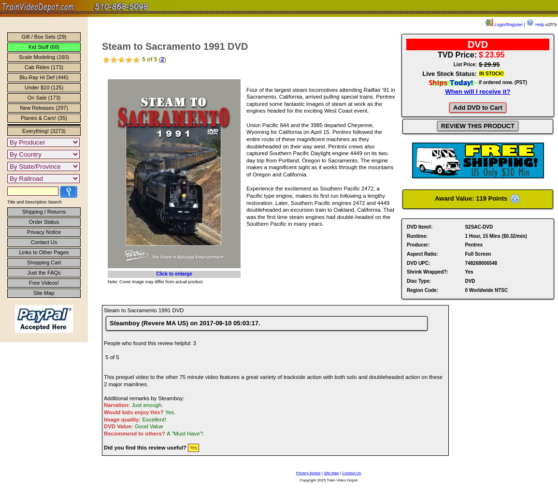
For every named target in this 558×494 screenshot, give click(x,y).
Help (535, 24)
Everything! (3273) (44, 131)
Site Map (43, 293)
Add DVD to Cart (477, 107)
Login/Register (504, 24)
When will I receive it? (477, 91)
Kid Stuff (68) (44, 47)
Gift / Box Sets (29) (44, 37)
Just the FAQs (43, 273)
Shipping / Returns (44, 212)
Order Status (44, 222)
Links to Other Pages (44, 252)
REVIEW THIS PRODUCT (478, 126)
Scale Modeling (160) (44, 57)
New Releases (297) (44, 108)
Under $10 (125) (44, 87)
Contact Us (44, 242)
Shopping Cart (44, 262)
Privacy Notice (44, 232)
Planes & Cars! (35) (44, 118)
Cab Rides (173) (44, 67)
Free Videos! (44, 283)
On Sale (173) (44, 98)
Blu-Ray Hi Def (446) (43, 77)
